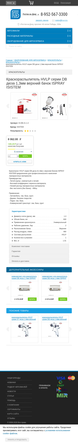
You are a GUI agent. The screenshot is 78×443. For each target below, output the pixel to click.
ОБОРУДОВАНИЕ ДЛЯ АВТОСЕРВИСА (30, 60)
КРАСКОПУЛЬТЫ (54, 60)
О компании (13, 405)
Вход (56, 3)
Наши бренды (13, 378)
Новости (11, 391)
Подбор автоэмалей (17, 387)
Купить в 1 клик (20, 162)
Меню (9, 3)
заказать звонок (42, 20)
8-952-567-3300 (54, 14)
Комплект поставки (21, 246)
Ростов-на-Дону (29, 14)
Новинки (11, 382)
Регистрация (66, 3)
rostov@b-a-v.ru (61, 20)
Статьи (10, 396)
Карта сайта (13, 414)
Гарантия (16, 251)
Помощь (11, 400)
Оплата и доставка (20, 261)
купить (25, 156)
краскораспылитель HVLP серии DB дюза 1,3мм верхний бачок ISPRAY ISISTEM (34, 65)
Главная (9, 60)
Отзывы (15, 256)
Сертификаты (13, 409)
